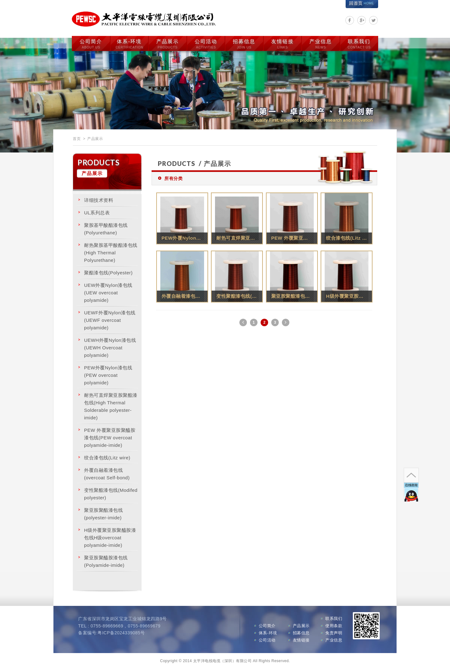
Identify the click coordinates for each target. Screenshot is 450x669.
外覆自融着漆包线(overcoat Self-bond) (107, 473)
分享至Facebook (349, 20)
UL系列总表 (97, 212)
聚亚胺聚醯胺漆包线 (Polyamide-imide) (106, 561)
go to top (411, 475)
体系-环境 (129, 44)
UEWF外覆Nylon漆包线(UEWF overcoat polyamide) (110, 320)
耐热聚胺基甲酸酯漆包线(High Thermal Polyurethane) (111, 252)
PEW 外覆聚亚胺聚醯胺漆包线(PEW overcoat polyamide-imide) (109, 437)
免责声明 (333, 633)
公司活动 (206, 44)
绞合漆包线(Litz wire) (107, 457)
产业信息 (320, 44)
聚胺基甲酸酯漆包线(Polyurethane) (106, 228)
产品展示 (167, 44)
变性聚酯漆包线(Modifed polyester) (111, 493)
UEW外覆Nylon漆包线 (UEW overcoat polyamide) (108, 292)
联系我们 (359, 44)
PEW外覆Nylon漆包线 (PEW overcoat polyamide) (108, 375)
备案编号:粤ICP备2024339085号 (111, 632)
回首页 (361, 3)
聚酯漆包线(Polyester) (108, 272)
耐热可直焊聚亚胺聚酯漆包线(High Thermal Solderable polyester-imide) (111, 406)
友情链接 (282, 44)
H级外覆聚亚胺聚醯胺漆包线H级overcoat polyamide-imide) (110, 537)
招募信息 (244, 44)
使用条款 (333, 625)
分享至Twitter (373, 20)
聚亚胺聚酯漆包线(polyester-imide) (103, 513)
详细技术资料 (98, 200)
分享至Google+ (361, 20)
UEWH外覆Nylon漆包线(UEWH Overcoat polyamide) (110, 347)
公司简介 (91, 44)
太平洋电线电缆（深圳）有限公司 (144, 19)
